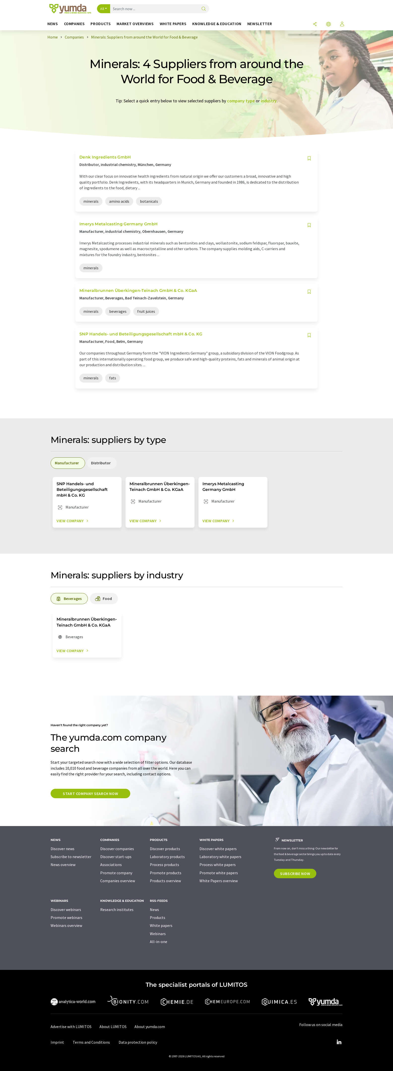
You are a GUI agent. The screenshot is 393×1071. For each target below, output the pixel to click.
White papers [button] (173, 23)
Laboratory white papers (220, 856)
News (154, 909)
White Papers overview (218, 880)
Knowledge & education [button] (216, 23)
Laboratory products (167, 856)
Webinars (158, 933)
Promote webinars (66, 917)
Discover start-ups (115, 856)
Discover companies (117, 848)
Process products (164, 864)
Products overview (165, 880)
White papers (161, 925)
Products (157, 917)
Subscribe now (295, 873)
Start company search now (90, 793)
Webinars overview (66, 925)
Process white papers (217, 864)
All (102, 8)
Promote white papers (218, 872)
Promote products (165, 872)
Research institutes (116, 909)
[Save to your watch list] (309, 158)
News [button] (52, 23)
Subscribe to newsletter (71, 856)
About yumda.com (149, 1026)
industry (269, 101)
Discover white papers (218, 848)
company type (241, 101)
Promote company (116, 872)
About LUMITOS (113, 1026)
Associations (111, 864)
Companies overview (117, 880)
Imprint (57, 1042)
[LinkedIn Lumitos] (338, 1042)
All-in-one (158, 941)
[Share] (314, 24)
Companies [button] (74, 23)
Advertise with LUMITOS (71, 1026)
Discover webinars (66, 909)
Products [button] (101, 23)
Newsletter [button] (259, 23)
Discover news (62, 848)
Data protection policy (138, 1042)
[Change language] (328, 24)
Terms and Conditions (91, 1042)
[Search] (203, 9)
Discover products (165, 848)
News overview (63, 864)
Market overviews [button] (135, 23)
